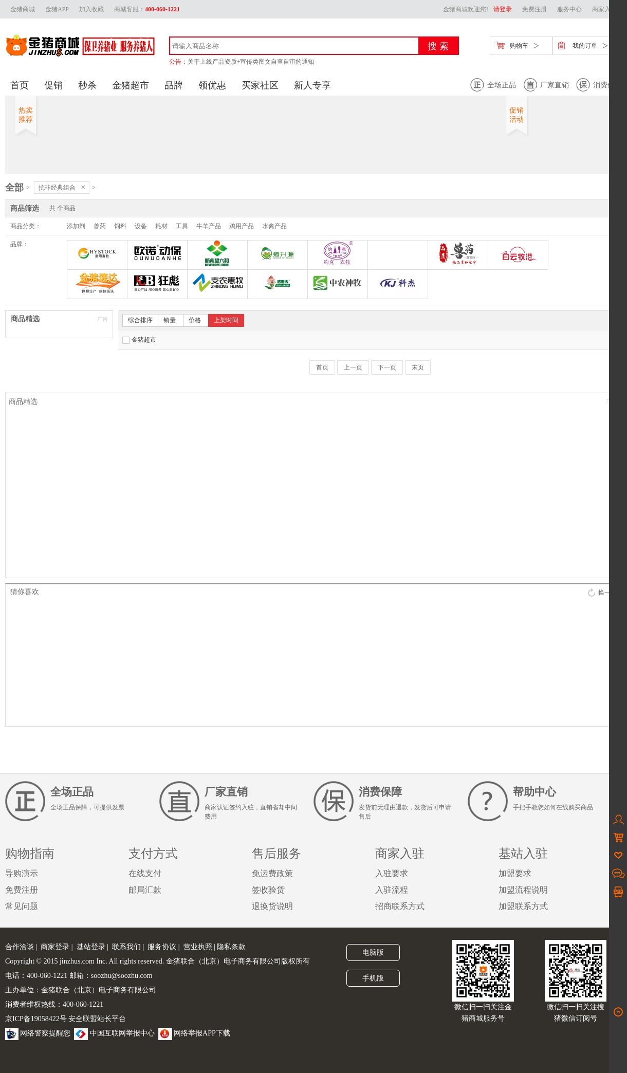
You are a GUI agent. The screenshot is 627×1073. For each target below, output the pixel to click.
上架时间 (226, 320)
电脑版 (373, 952)
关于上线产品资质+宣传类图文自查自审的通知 (251, 61)
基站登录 (91, 947)
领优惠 (212, 85)
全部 (14, 187)
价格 (195, 320)
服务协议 (161, 947)
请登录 (502, 9)
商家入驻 (604, 9)
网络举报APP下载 (194, 1033)
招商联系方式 (400, 906)
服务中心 (569, 9)
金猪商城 (22, 9)
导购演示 (21, 873)
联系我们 (126, 947)
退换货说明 (272, 906)
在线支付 (144, 873)
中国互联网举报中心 (114, 1033)
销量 (169, 320)
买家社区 (260, 85)
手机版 (373, 978)
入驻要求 (391, 873)
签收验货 (268, 889)
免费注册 (534, 9)
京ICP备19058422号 (36, 1019)
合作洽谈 (19, 947)
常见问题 (21, 906)
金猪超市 (130, 85)
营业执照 (197, 947)
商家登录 (55, 947)
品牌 (173, 85)
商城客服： (147, 9)
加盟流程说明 (523, 889)
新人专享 (312, 85)
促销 (53, 85)
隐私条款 (231, 947)
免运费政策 (272, 873)
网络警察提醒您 (37, 1033)
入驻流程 (391, 889)
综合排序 (140, 320)
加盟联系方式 (523, 906)
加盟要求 (515, 873)
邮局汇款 (144, 889)
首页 (19, 85)
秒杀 (87, 85)
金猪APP (57, 9)
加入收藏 (91, 9)
